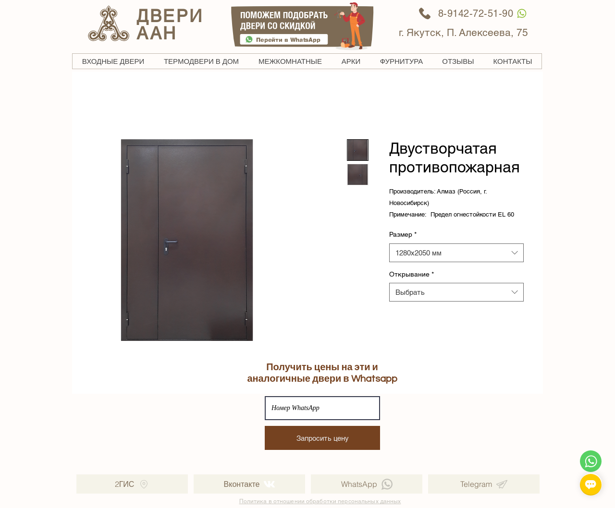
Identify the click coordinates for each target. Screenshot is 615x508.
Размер (403, 234)
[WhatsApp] (522, 13)
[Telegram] (484, 484)
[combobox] (456, 252)
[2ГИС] (132, 484)
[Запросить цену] (322, 438)
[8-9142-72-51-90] (466, 13)
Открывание (411, 274)
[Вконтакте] (249, 484)
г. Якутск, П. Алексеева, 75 (463, 32)
